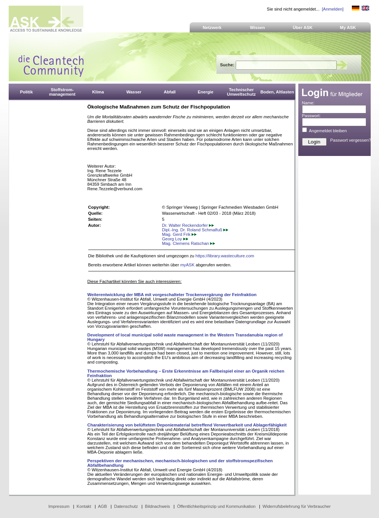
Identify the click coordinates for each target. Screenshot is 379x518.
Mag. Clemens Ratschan (188, 243)
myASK (187, 265)
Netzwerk (212, 27)
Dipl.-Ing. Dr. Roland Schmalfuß (195, 230)
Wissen (257, 27)
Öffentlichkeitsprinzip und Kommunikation (216, 506)
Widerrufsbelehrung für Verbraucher (296, 506)
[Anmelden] (332, 9)
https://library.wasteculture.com (224, 256)
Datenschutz (126, 506)
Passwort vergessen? (350, 140)
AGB (102, 506)
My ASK (348, 27)
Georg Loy (175, 239)
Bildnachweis (157, 506)
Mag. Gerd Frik (179, 234)
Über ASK (303, 27)
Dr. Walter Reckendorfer (188, 225)
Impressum (58, 506)
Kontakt (84, 506)
